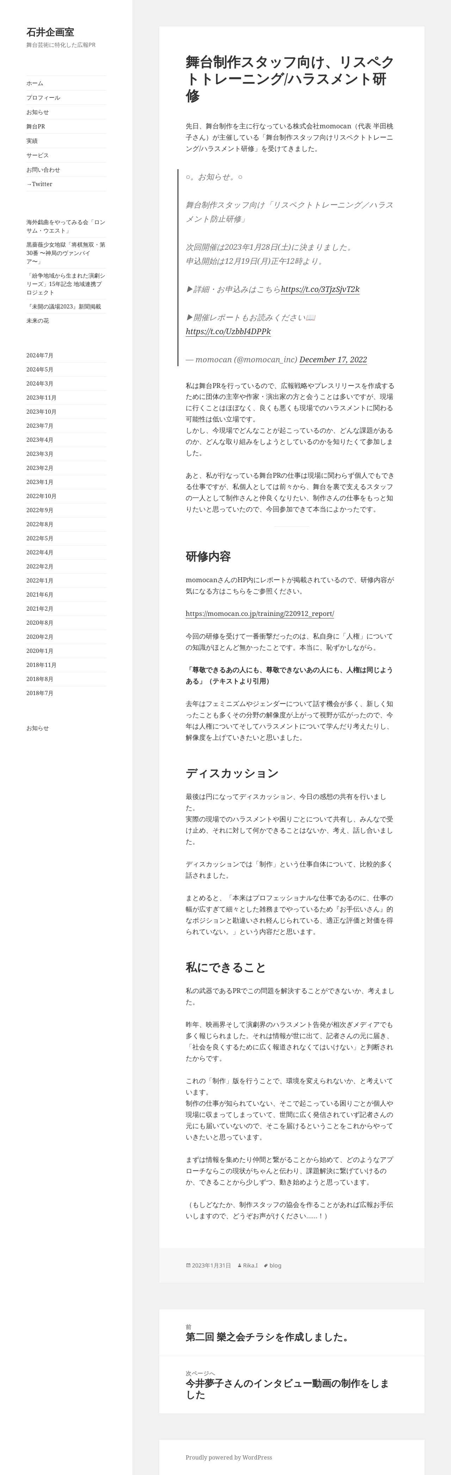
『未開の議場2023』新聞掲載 (63, 306)
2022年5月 (40, 538)
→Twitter (39, 184)
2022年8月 (40, 524)
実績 (32, 141)
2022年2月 (40, 566)
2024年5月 (40, 369)
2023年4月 (40, 440)
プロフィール (43, 97)
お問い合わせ (43, 169)
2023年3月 (40, 454)
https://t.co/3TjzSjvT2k (320, 289)
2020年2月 (40, 637)
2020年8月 (40, 623)
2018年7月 (40, 693)
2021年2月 (40, 608)
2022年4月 (40, 552)
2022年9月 (40, 510)
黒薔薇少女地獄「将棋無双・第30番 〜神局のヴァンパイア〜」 (65, 253)
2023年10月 (41, 411)
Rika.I (250, 1265)
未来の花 (37, 320)
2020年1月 (40, 651)
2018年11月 (41, 665)
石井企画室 (50, 31)
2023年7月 (40, 426)
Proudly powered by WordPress (229, 1457)
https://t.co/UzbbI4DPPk (228, 331)
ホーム (34, 83)
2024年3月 (40, 383)
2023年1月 (40, 482)
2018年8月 (40, 679)
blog (276, 1265)
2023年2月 (40, 468)
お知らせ (37, 112)
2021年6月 (40, 594)
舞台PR (35, 126)
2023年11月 (41, 397)
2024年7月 (40, 355)
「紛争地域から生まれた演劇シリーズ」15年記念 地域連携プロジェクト (65, 284)
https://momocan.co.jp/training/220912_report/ (260, 613)
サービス (37, 155)
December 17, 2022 (333, 359)
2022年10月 (41, 496)
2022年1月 (40, 580)
